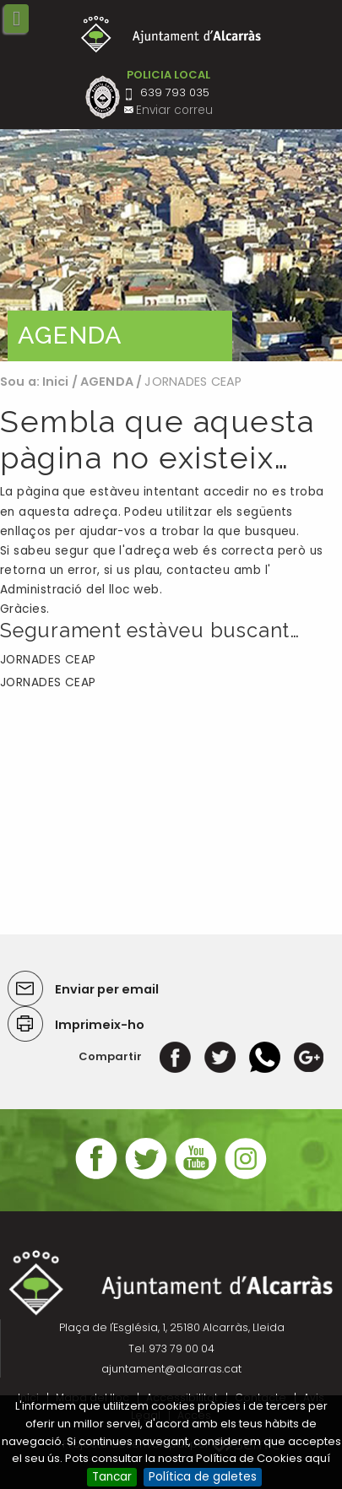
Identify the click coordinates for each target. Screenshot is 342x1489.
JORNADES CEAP (48, 660)
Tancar (112, 1477)
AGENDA (106, 381)
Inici (55, 381)
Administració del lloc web (80, 590)
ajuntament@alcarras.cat (171, 1369)
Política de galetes (203, 1477)
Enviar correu (174, 110)
